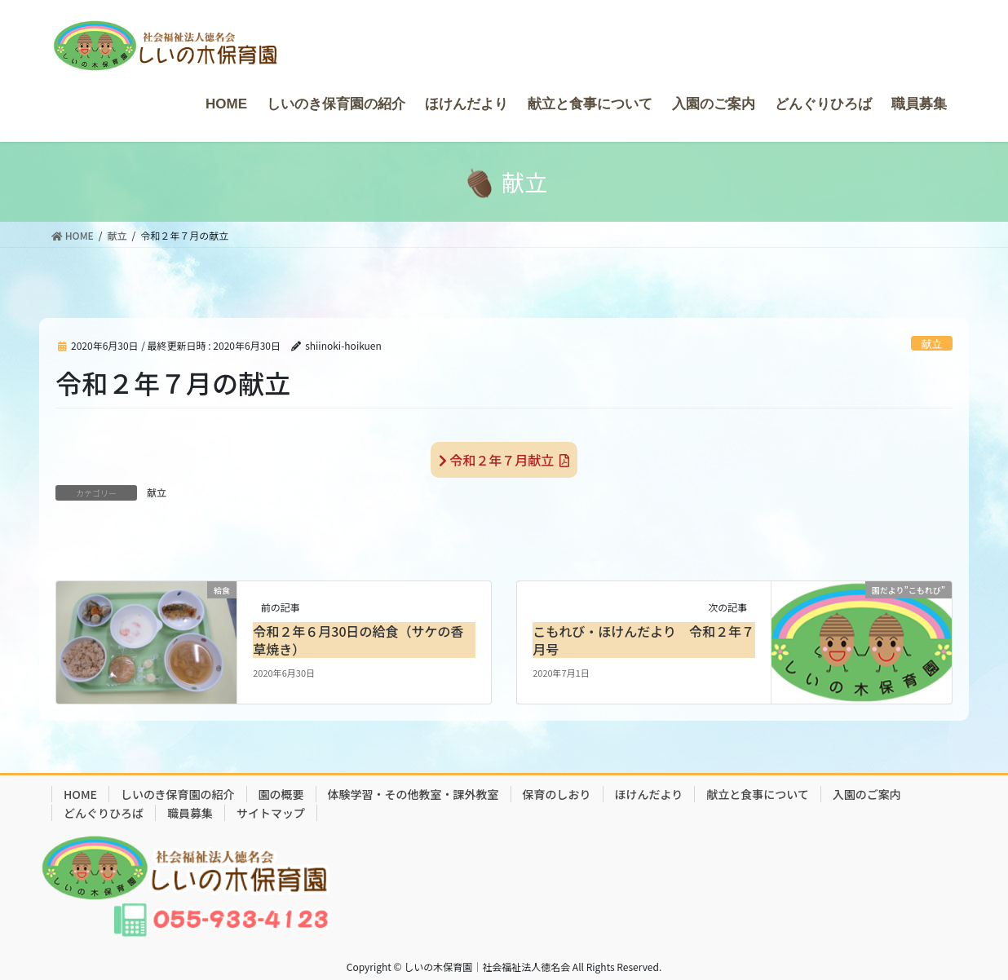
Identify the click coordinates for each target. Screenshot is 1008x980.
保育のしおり (557, 794)
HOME (80, 794)
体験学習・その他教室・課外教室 (413, 794)
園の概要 (281, 794)
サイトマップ (271, 813)
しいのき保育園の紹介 (178, 794)
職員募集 (190, 813)
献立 (932, 343)
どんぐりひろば (104, 813)
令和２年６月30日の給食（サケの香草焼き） (358, 640)
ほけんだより (649, 794)
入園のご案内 (867, 794)
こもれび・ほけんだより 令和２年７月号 (643, 640)
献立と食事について (757, 794)
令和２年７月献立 (504, 460)
